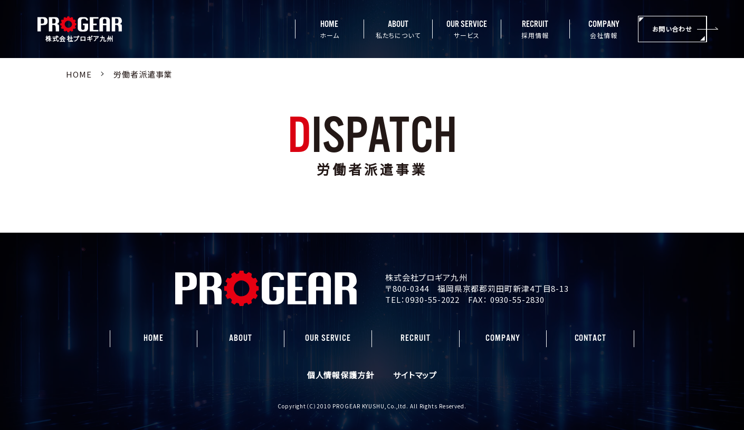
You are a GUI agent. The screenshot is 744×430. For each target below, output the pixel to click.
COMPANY (502, 338)
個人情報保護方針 (340, 374)
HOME (154, 338)
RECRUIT (415, 338)
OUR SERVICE (328, 338)
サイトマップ (415, 374)
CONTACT (590, 338)
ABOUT (240, 338)
